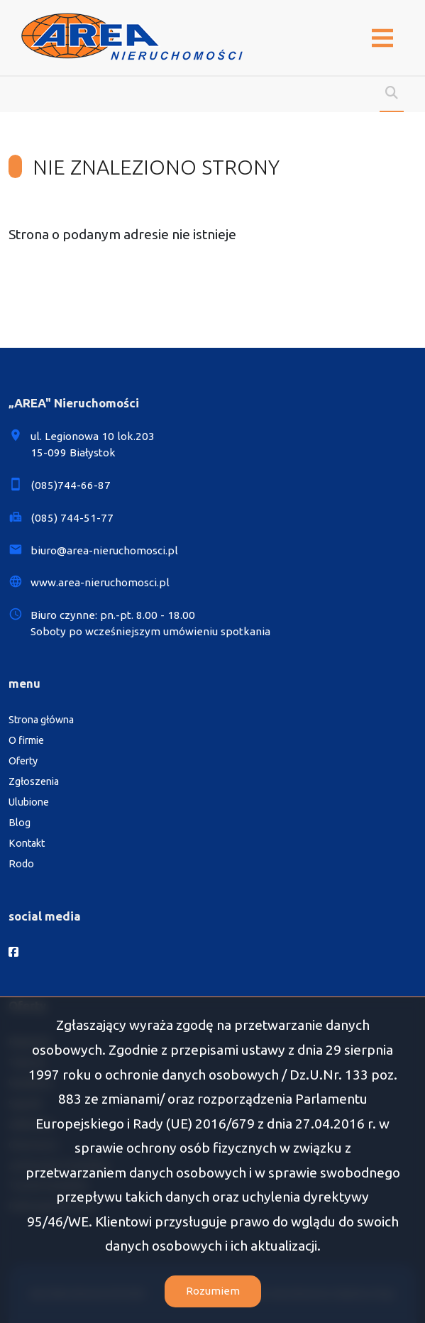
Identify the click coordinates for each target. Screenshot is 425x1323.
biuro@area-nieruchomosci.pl (104, 550)
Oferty (23, 761)
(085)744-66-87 (71, 485)
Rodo (21, 863)
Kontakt (27, 843)
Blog (20, 822)
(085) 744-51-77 (72, 518)
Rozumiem (213, 1291)
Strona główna (41, 719)
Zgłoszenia (34, 781)
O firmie (26, 740)
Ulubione (29, 802)
